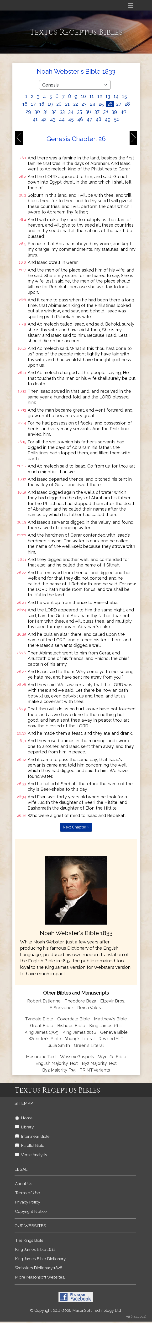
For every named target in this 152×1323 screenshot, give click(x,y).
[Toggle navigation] (130, 5)
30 (37, 111)
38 (105, 111)
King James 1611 (105, 1025)
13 (107, 96)
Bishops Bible (71, 1025)
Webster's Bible (45, 1038)
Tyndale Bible (39, 1018)
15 (124, 96)
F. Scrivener (61, 1007)
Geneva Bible (114, 1032)
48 (98, 119)
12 (99, 96)
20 (59, 104)
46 (80, 119)
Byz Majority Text (99, 1063)
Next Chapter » (76, 827)
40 (123, 111)
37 (97, 111)
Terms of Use (27, 1192)
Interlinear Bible (32, 1136)
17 (33, 104)
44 (62, 119)
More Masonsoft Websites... (40, 1277)
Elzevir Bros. (112, 1000)
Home (24, 1118)
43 (53, 119)
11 (91, 96)
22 (75, 104)
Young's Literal (80, 1038)
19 (50, 104)
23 (84, 104)
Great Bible (41, 1025)
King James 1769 (41, 1032)
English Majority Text (57, 1063)
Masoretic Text (41, 1056)
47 (89, 119)
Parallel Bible (29, 1145)
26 (110, 104)
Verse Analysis (31, 1154)
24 (92, 104)
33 (62, 111)
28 (127, 104)
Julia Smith (59, 1045)
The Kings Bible (29, 1240)
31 (45, 111)
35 (79, 111)
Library (24, 1127)
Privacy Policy (27, 1202)
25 (101, 104)
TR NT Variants (95, 1070)
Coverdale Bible (73, 1018)
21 (67, 104)
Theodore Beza (80, 1000)
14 (116, 96)
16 (25, 104)
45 (71, 119)
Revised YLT (111, 1038)
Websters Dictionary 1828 (38, 1267)
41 (35, 119)
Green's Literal (89, 1045)
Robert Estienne (44, 1000)
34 (71, 111)
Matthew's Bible (110, 1018)
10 (83, 96)
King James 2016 (79, 1032)
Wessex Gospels (77, 1056)
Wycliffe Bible (112, 1056)
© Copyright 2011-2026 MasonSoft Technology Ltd (75, 1310)
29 (28, 111)
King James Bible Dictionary (40, 1258)
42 (44, 119)
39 (114, 111)
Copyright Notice (31, 1211)
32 (54, 111)
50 (117, 119)
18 (41, 104)
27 (118, 104)
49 (108, 119)
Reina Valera (90, 1007)
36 (88, 111)
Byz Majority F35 (59, 1070)
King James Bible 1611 (35, 1249)
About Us (23, 1183)
